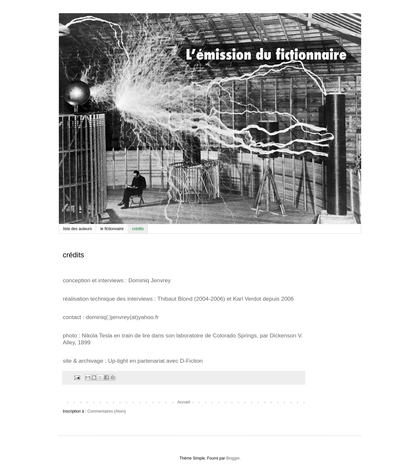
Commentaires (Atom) (106, 411)
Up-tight (118, 360)
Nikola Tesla (97, 335)
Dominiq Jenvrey (149, 280)
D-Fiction (191, 360)
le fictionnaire (112, 228)
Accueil (183, 402)
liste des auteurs (77, 228)
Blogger (233, 458)
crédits (138, 228)
